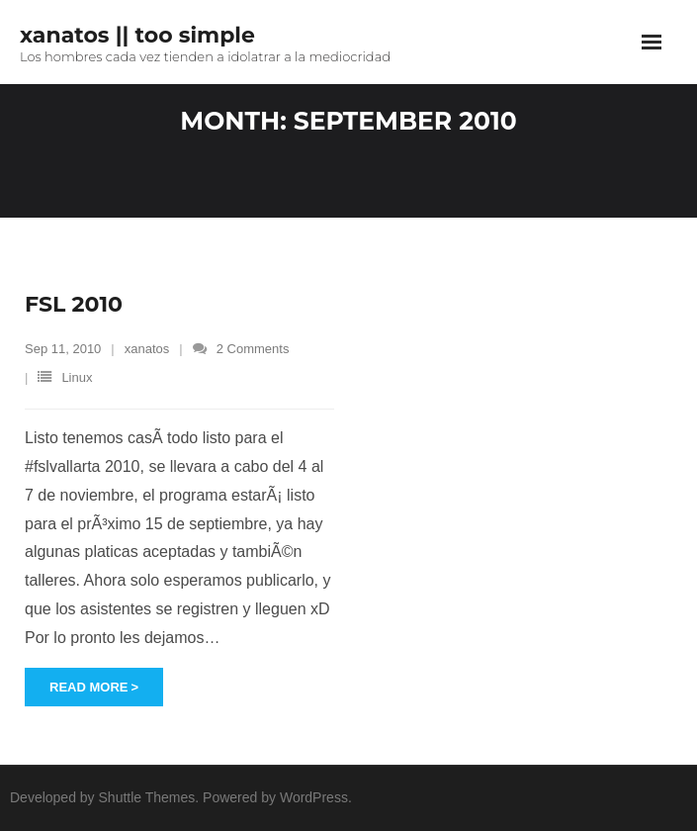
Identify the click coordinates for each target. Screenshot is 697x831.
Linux (76, 377)
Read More (88, 687)
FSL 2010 (74, 304)
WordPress (314, 797)
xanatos (147, 348)
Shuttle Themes (147, 797)
